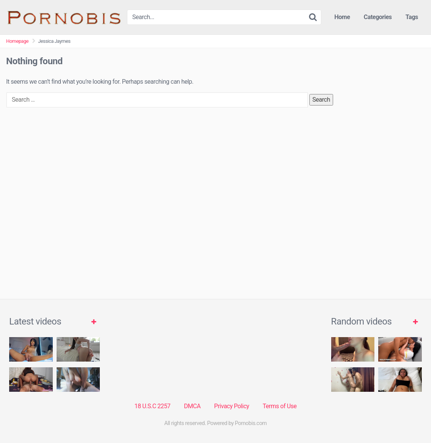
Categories (378, 17)
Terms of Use (280, 406)
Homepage (17, 41)
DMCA (192, 406)
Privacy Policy (231, 406)
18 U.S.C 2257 (152, 406)
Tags (411, 17)
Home (342, 17)
